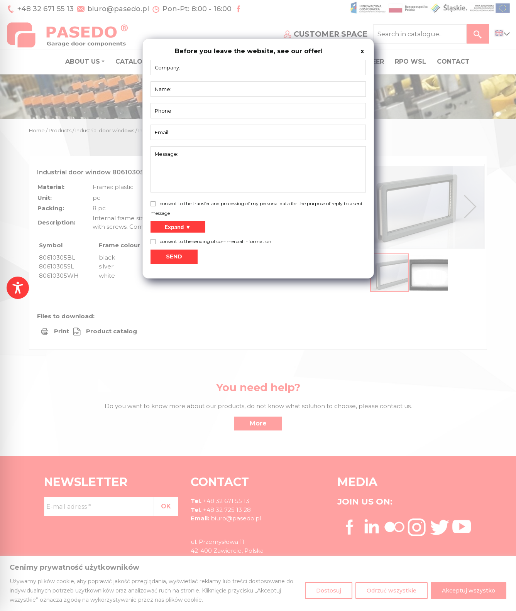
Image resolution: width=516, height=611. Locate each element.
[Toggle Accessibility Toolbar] (18, 288)
